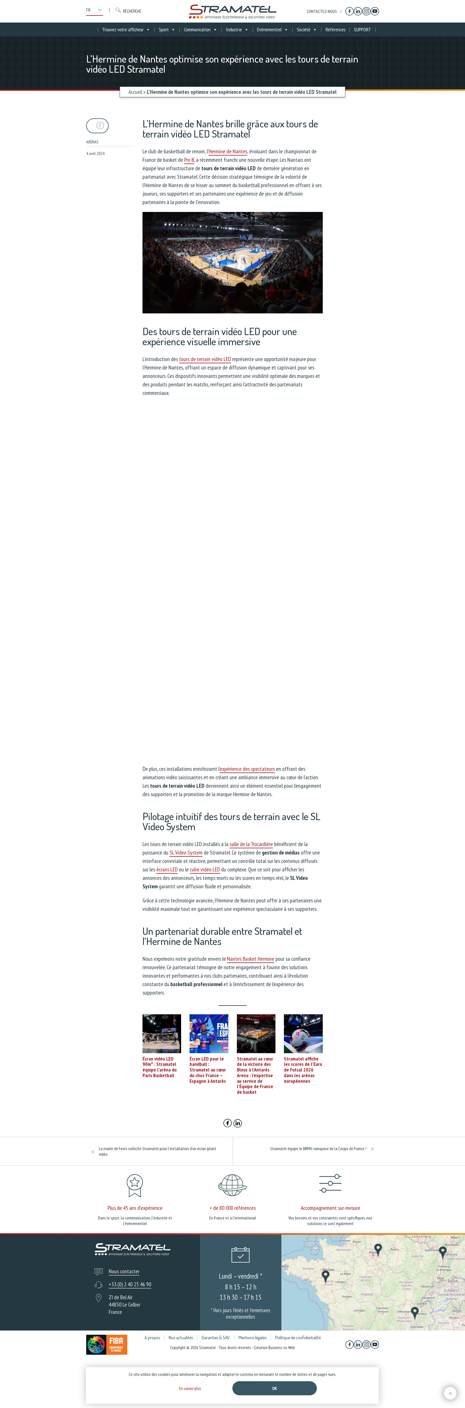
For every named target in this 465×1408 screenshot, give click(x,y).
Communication (200, 30)
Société (307, 30)
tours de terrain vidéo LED (205, 359)
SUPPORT (362, 29)
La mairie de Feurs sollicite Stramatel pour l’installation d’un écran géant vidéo (157, 1151)
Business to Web (281, 1347)
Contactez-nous (322, 11)
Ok (274, 1388)
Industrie (237, 30)
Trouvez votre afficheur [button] (126, 30)
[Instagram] (366, 11)
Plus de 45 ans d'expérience (135, 1208)
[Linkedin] (358, 11)
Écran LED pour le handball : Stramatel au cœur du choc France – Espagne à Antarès (208, 1069)
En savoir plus (190, 1388)
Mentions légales (252, 1337)
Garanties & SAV (216, 1337)
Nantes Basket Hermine (250, 958)
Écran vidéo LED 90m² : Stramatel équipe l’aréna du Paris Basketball (160, 1067)
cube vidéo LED (205, 869)
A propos (152, 1337)
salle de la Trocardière (251, 844)
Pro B (189, 159)
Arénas (92, 142)
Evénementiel (272, 30)
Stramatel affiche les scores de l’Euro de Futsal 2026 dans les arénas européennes (303, 1069)
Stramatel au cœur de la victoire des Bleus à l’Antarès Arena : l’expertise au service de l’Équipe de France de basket (255, 1075)
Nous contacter (124, 1271)
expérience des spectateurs (247, 768)
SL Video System (186, 852)
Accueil (135, 92)
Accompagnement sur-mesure (330, 1208)
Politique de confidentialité (298, 1337)
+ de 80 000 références (233, 1208)
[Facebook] (349, 11)
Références (336, 29)
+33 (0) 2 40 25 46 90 (130, 1284)
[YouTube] (375, 11)
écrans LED (167, 869)
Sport (167, 30)
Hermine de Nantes (228, 151)
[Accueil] (94, 30)
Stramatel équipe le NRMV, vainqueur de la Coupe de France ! (318, 1148)
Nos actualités (181, 1337)
